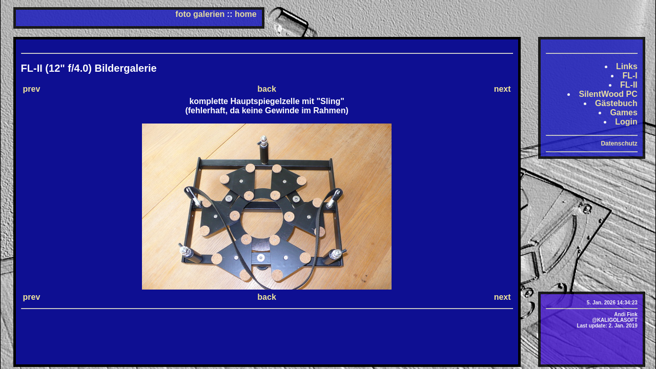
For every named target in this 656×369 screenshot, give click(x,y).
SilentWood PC (608, 94)
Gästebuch (616, 103)
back (266, 89)
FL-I (629, 75)
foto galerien (199, 14)
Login (626, 121)
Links (627, 66)
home (246, 14)
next (502, 89)
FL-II (629, 84)
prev (31, 89)
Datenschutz (619, 143)
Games (623, 112)
